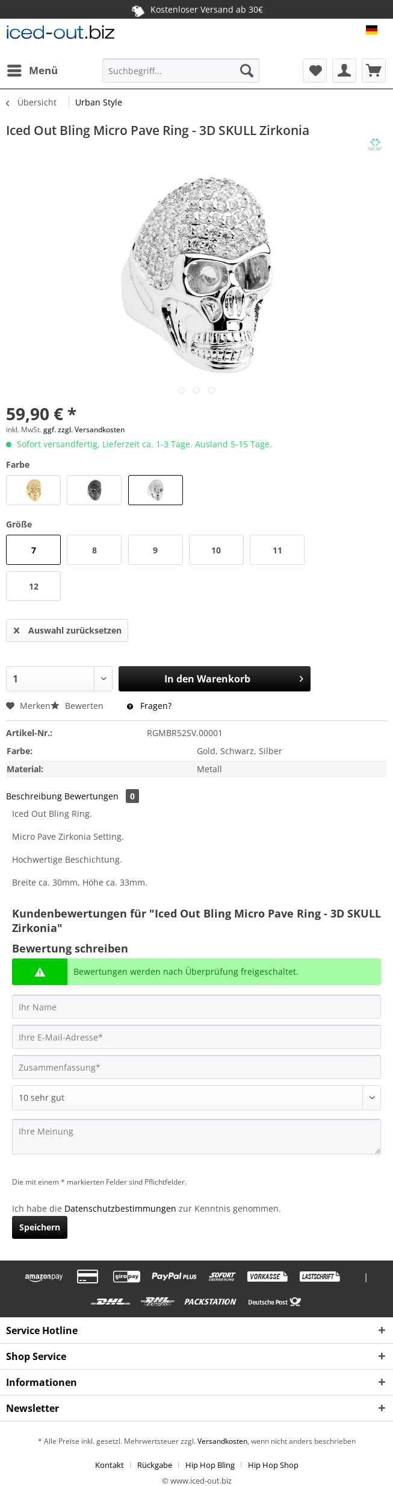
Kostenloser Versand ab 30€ (196, 9)
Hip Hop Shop (273, 1464)
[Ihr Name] (196, 1007)
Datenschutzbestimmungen (120, 1208)
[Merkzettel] (315, 70)
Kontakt (109, 1464)
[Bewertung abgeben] (196, 1097)
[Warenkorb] (374, 70)
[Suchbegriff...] (180, 70)
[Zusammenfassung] (196, 1067)
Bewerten (78, 705)
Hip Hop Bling (210, 1464)
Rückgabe (154, 1464)
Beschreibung (34, 796)
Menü (32, 69)
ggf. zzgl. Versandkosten (84, 429)
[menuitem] (32, 70)
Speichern (39, 1227)
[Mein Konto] (344, 70)
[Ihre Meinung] (196, 1136)
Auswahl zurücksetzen (68, 628)
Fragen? (149, 705)
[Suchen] (246, 70)
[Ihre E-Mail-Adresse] (196, 1037)
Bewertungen (101, 796)
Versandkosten (221, 1441)
